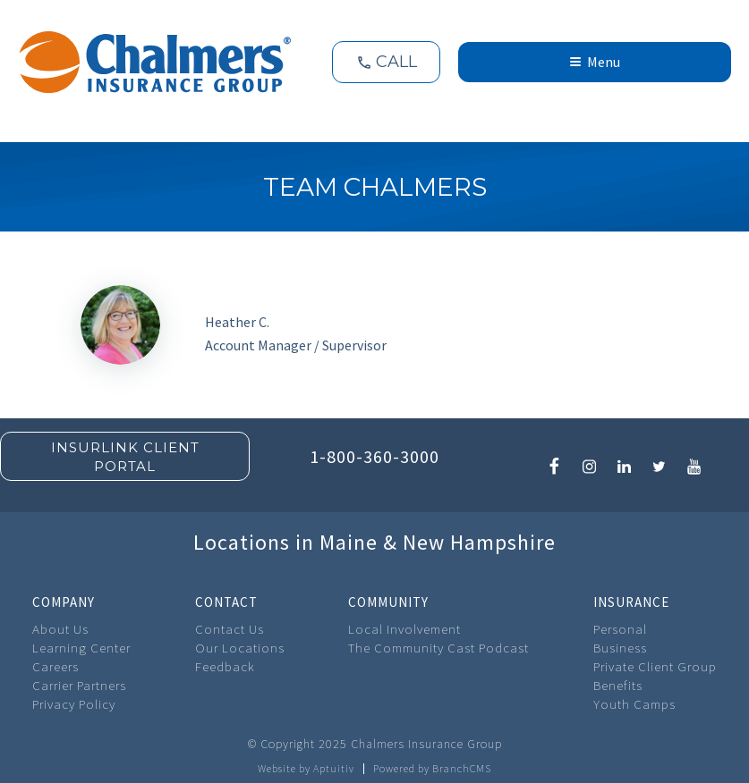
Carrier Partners (79, 685)
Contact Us (229, 628)
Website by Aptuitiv (306, 768)
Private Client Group (655, 666)
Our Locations (240, 647)
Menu (595, 62)
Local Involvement (404, 628)
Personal (620, 628)
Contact (226, 602)
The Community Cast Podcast (438, 647)
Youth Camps (634, 703)
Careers (55, 666)
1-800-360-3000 (374, 456)
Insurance (631, 602)
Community (388, 602)
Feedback (225, 666)
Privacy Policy (73, 703)
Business (620, 647)
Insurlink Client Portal (125, 457)
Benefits (618, 685)
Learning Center (81, 647)
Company (63, 602)
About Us (60, 628)
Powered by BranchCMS (432, 768)
